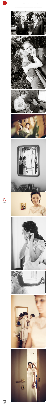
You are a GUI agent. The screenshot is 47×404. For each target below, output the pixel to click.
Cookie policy (4, 403)
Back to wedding (28, 9)
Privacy (5, 403)
